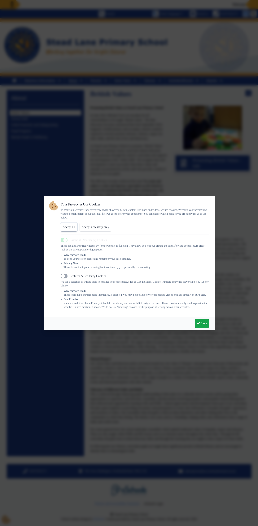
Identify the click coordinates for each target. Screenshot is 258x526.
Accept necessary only (95, 227)
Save (202, 323)
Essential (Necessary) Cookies (88, 240)
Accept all (69, 227)
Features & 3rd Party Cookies (88, 276)
